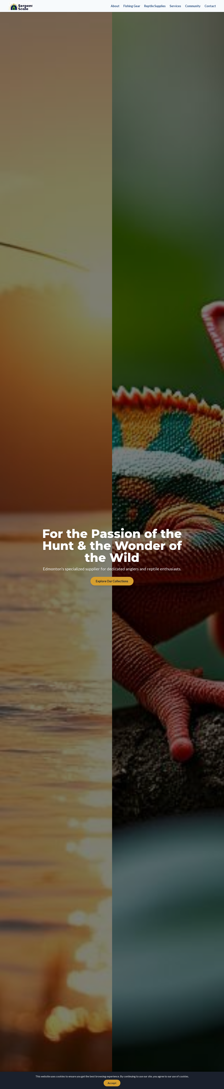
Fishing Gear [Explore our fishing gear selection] (131, 6)
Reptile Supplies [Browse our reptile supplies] (155, 6)
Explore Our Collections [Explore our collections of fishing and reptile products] (112, 581)
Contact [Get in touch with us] (210, 6)
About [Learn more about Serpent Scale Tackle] (115, 6)
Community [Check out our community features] (193, 6)
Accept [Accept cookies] (112, 1083)
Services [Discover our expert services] (175, 6)
